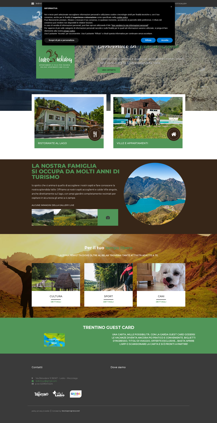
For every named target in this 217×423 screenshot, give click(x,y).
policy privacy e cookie (40, 411)
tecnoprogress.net (71, 411)
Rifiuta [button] (148, 40)
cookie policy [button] (122, 17)
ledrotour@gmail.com (44, 381)
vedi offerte (109, 70)
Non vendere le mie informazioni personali (130, 25)
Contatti (181, 14)
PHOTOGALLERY (180, 4)
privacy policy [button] (69, 31)
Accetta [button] (164, 40)
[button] (171, 6)
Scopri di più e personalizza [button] (61, 40)
